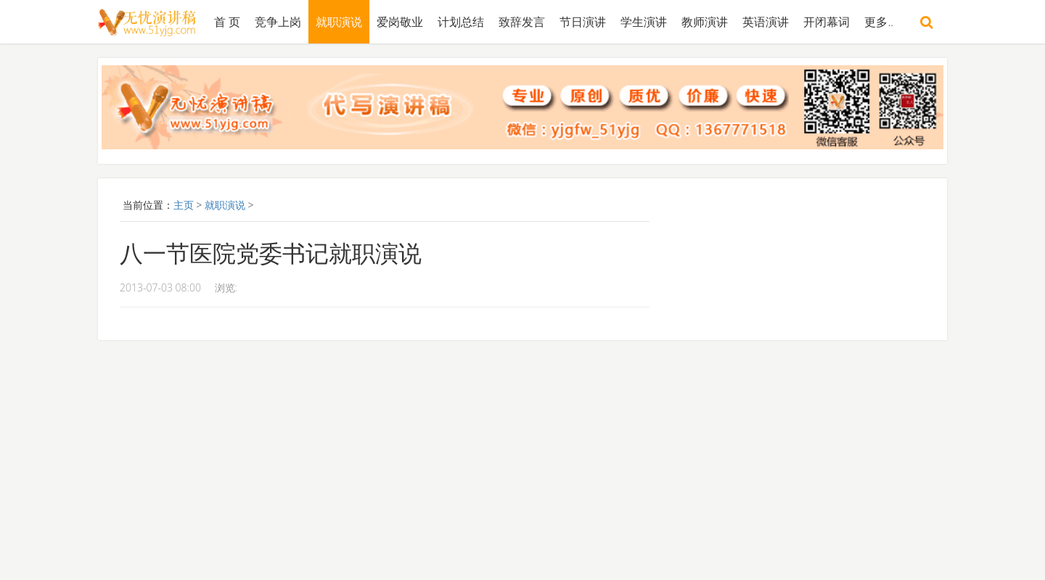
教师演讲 (704, 22)
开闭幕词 (826, 22)
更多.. (878, 22)
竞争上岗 (278, 22)
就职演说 (339, 22)
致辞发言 (522, 22)
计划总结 (461, 22)
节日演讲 (583, 22)
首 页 (227, 22)
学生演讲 (643, 22)
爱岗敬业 (400, 22)
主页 (183, 205)
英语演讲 (765, 22)
